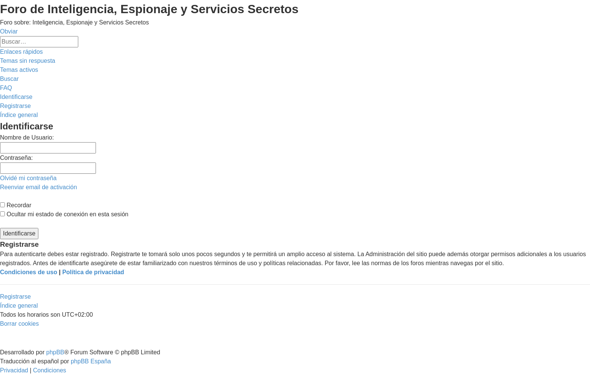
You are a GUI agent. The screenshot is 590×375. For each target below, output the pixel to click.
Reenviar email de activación (38, 187)
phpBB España (91, 361)
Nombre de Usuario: (27, 137)
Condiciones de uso (28, 272)
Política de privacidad (93, 272)
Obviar (9, 31)
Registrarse (15, 296)
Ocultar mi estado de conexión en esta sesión (64, 214)
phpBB (55, 352)
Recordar (15, 205)
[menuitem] (27, 61)
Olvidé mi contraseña (28, 178)
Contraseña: (16, 158)
